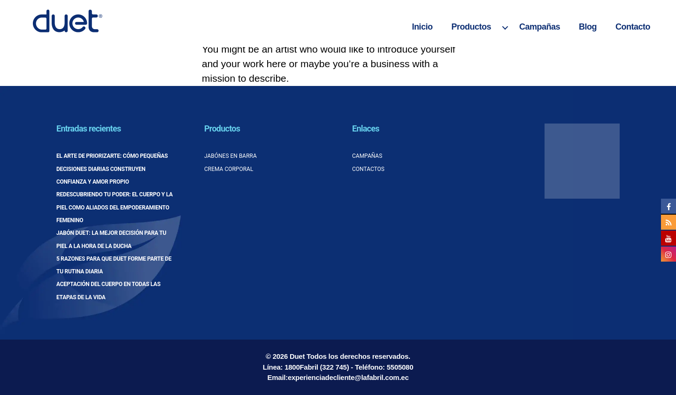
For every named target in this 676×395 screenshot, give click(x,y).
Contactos (368, 169)
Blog (588, 26)
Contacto (632, 26)
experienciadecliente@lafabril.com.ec (348, 377)
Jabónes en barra (230, 156)
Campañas (539, 26)
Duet (297, 356)
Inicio (422, 26)
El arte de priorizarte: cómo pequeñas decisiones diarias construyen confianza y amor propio (112, 169)
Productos (471, 26)
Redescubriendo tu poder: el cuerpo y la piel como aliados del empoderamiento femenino (114, 207)
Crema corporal (228, 169)
